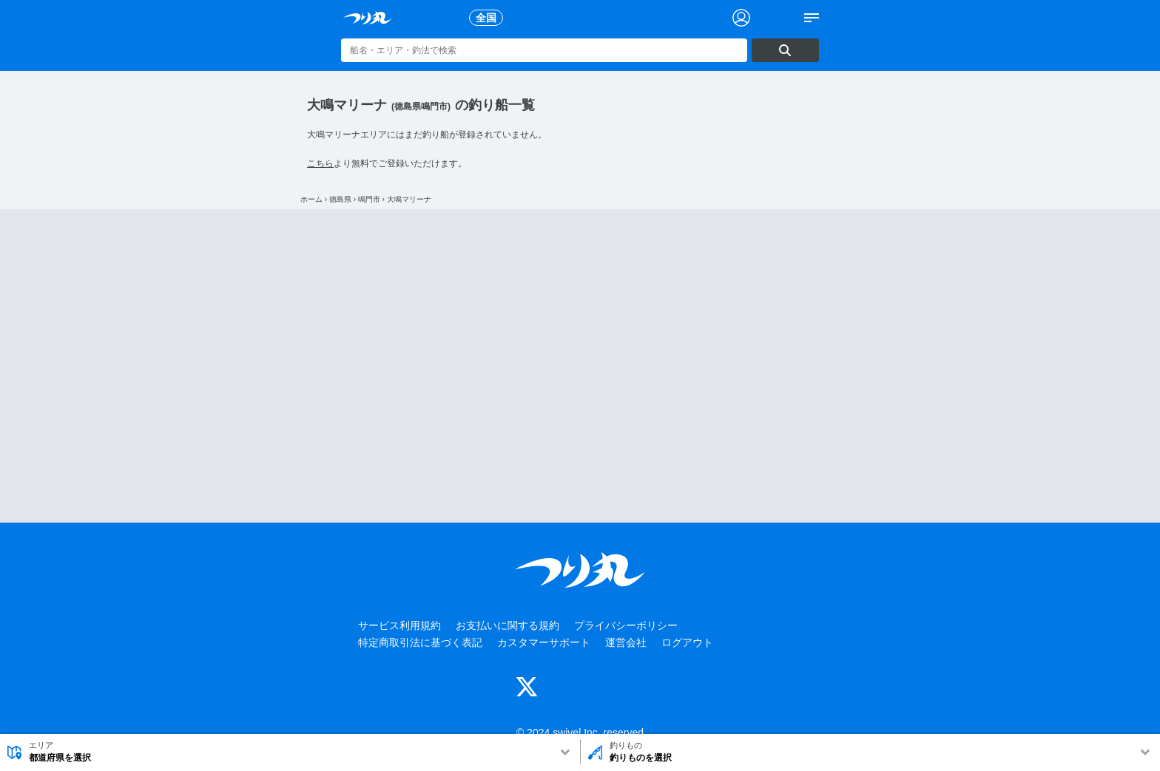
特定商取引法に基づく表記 (420, 642)
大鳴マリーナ (409, 199)
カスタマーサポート (543, 642)
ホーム (311, 199)
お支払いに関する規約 (507, 625)
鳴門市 (369, 199)
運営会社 (626, 642)
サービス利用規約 (399, 625)
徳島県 (340, 199)
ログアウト (687, 642)
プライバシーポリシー (626, 625)
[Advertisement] (580, 365)
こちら (320, 163)
